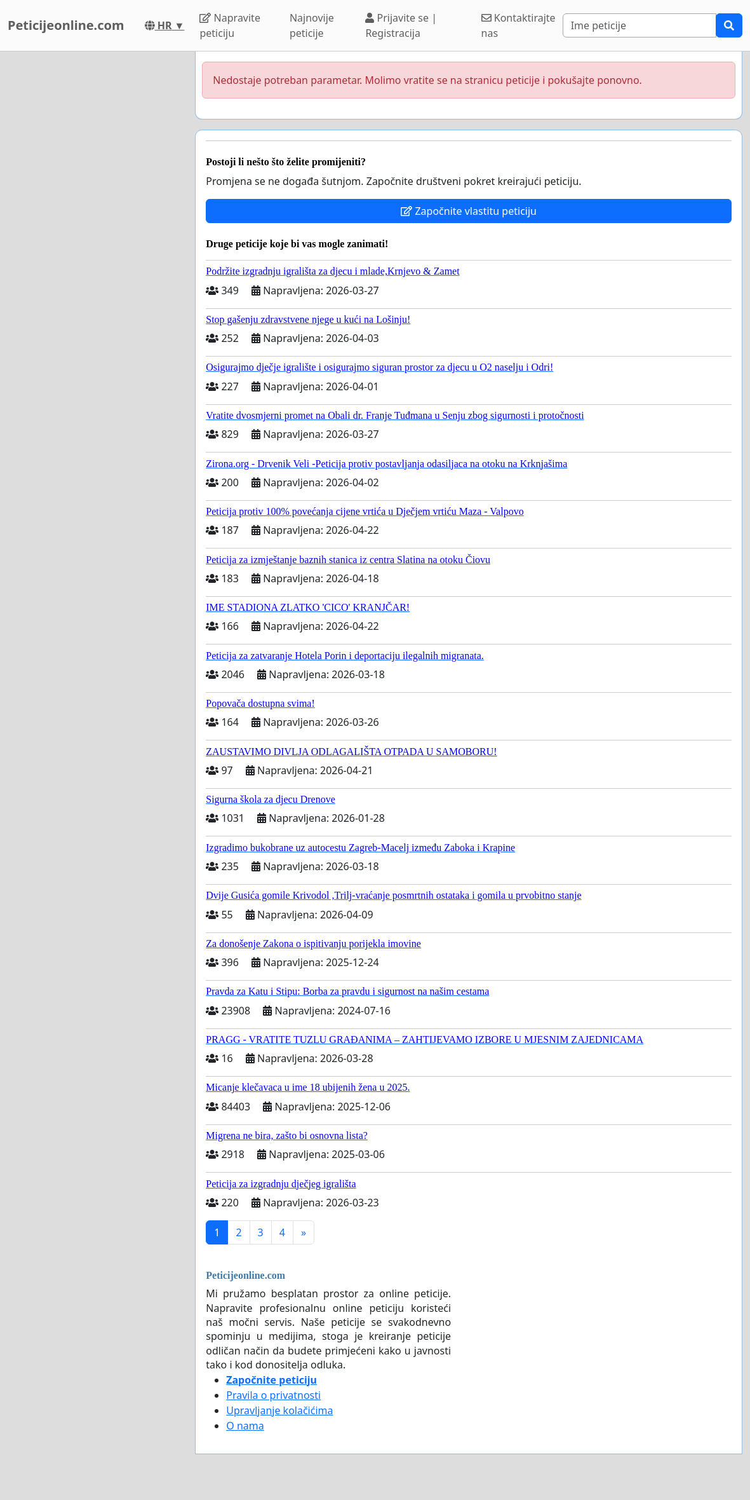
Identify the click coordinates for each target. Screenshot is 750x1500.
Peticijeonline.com (66, 25)
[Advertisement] (94, 242)
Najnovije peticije (312, 25)
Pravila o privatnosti (273, 1395)
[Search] (639, 25)
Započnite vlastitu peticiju (469, 211)
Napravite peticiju (229, 25)
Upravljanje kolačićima (279, 1410)
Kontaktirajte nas (518, 25)
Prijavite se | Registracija (401, 25)
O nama (245, 1426)
